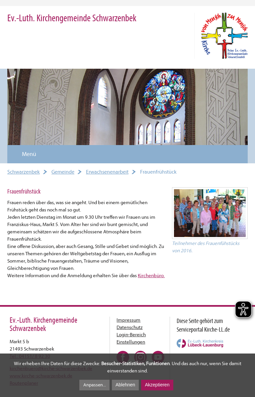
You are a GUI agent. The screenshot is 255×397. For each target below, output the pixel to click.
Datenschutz (129, 327)
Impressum (128, 320)
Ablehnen (125, 384)
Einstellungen (131, 342)
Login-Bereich (131, 335)
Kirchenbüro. (151, 275)
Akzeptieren (157, 384)
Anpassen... (94, 385)
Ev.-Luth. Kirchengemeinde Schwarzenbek (71, 18)
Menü (25, 154)
